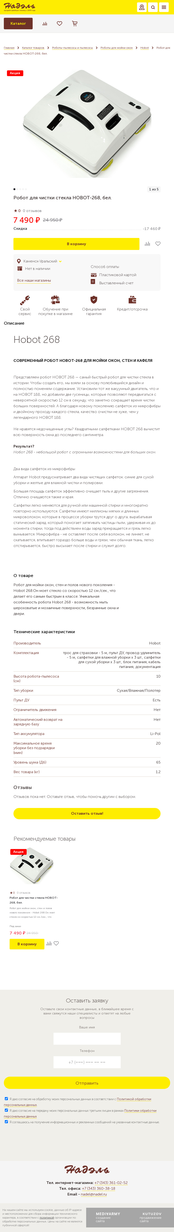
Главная (9, 47)
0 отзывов (32, 210)
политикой (47, 1217)
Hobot (144, 47)
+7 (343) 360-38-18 (98, 1188)
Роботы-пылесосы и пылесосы (72, 47)
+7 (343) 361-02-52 (111, 1182)
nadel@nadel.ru (94, 1194)
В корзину (76, 244)
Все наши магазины (34, 280)
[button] (142, 7)
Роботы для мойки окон (117, 47)
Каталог (18, 23)
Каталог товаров (33, 47)
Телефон (87, 1051)
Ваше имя (87, 1027)
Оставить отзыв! (87, 813)
